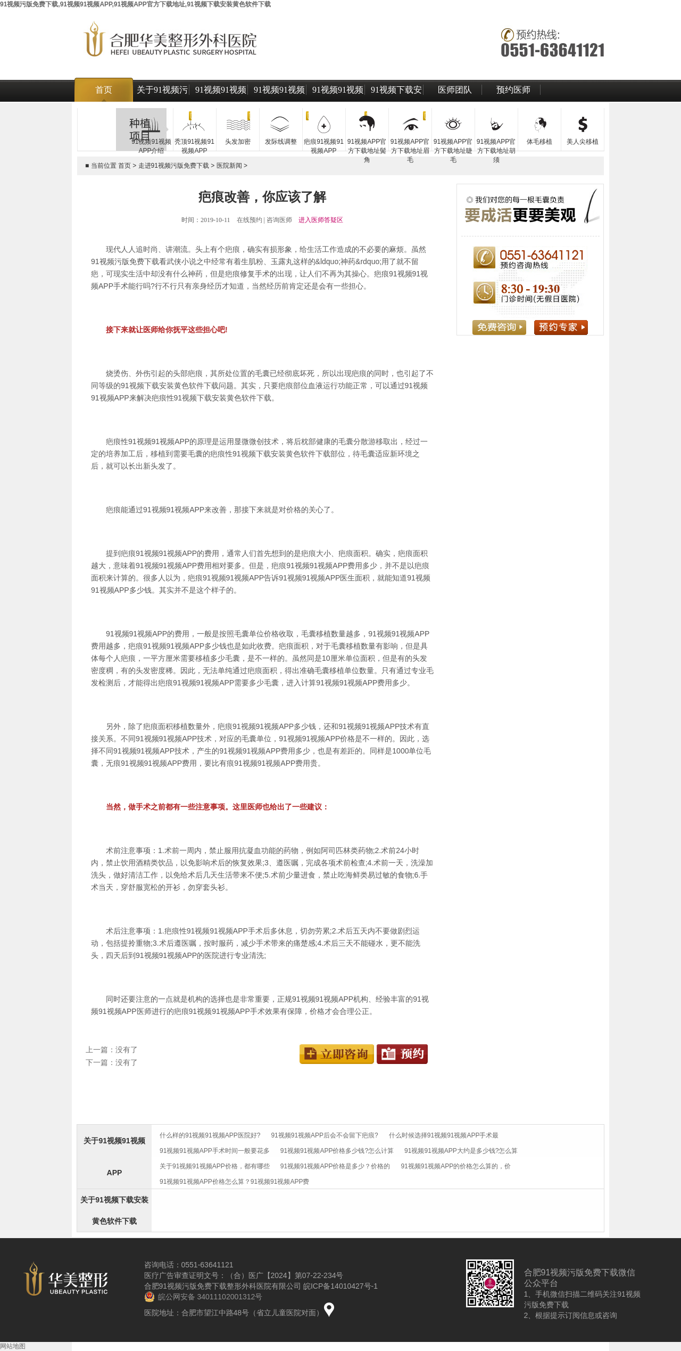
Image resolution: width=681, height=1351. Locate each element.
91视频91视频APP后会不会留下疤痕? (324, 1135)
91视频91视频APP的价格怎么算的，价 (456, 1166)
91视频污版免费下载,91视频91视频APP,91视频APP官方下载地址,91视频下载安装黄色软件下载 (135, 4)
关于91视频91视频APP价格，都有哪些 (215, 1166)
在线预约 (249, 220)
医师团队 (455, 89)
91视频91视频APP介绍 (220, 101)
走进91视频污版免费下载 (173, 165)
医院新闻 (229, 165)
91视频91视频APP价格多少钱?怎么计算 (337, 1151)
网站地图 (13, 1346)
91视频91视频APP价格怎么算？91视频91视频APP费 (234, 1181)
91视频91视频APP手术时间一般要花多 (215, 1151)
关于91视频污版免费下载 (162, 101)
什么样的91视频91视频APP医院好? (210, 1135)
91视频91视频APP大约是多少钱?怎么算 (461, 1151)
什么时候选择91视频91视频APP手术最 (444, 1135)
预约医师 (513, 89)
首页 (103, 89)
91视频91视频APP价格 (279, 101)
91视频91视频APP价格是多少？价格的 (335, 1166)
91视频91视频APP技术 (337, 101)
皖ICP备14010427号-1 (340, 1286)
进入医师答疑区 (320, 220)
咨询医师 (279, 220)
